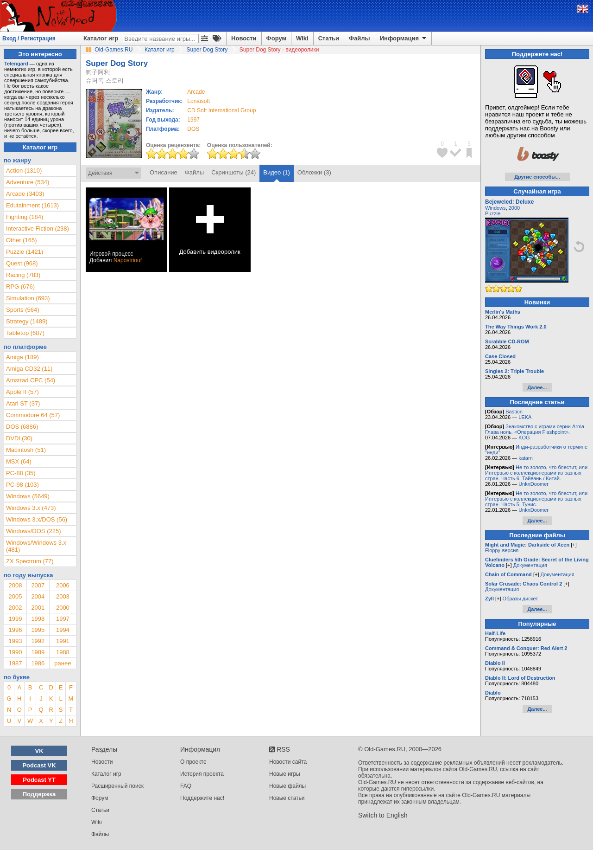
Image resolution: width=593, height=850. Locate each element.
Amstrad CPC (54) (30, 380)
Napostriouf (128, 260)
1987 (15, 663)
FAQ (185, 786)
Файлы (359, 38)
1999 (15, 618)
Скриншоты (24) (233, 172)
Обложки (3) (314, 172)
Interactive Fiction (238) (37, 228)
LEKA (524, 417)
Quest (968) (22, 263)
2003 (62, 596)
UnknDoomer (533, 484)
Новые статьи (287, 798)
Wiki (302, 38)
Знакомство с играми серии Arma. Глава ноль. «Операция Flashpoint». (535, 429)
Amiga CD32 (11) (29, 368)
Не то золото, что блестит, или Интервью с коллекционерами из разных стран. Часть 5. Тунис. (536, 498)
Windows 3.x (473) (31, 507)
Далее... (537, 387)
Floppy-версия (501, 550)
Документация (530, 565)
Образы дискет (520, 598)
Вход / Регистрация (29, 38)
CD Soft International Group (221, 110)
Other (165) (21, 240)
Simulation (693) (28, 298)
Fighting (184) (24, 216)
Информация (404, 38)
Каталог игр (100, 38)
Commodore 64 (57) (33, 415)
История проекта (202, 774)
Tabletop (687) (25, 332)
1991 (62, 641)
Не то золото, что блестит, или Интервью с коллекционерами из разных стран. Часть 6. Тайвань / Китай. (536, 472)
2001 (37, 607)
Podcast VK (39, 765)
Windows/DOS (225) (33, 531)
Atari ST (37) (23, 403)
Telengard (16, 63)
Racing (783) (23, 274)
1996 (15, 629)
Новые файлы (287, 786)
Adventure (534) (27, 182)
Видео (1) (276, 172)
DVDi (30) (19, 438)
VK (39, 750)
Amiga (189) (22, 357)
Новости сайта (288, 762)
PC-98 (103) (22, 484)
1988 (62, 652)
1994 (62, 629)
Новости (244, 38)
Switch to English (383, 815)
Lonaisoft (198, 101)
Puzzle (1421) (24, 251)
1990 (15, 652)
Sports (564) (22, 309)
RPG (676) (20, 286)
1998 (37, 618)
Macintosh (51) (26, 449)
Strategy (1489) (27, 321)
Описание (163, 172)
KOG (524, 437)
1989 (37, 652)
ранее (62, 663)
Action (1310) (24, 170)
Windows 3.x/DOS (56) (36, 519)
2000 (62, 607)
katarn (525, 458)
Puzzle (492, 213)
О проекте (193, 762)
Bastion (514, 411)
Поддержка (39, 794)
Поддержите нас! (202, 798)
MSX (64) (19, 461)
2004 (37, 596)
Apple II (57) (22, 391)
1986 (37, 663)
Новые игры (284, 774)
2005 (15, 596)
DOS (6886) (22, 426)
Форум (276, 38)
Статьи (328, 38)
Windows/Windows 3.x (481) (36, 546)
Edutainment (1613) (32, 205)
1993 (15, 641)
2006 (62, 585)
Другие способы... (537, 177)
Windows (495, 208)
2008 (15, 585)
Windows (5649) (28, 496)
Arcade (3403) (25, 193)
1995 (37, 629)
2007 (37, 585)
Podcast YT (39, 779)
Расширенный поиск (117, 786)
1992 (37, 641)
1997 (193, 119)
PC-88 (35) (21, 473)
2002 (15, 607)
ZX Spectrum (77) (30, 561)
